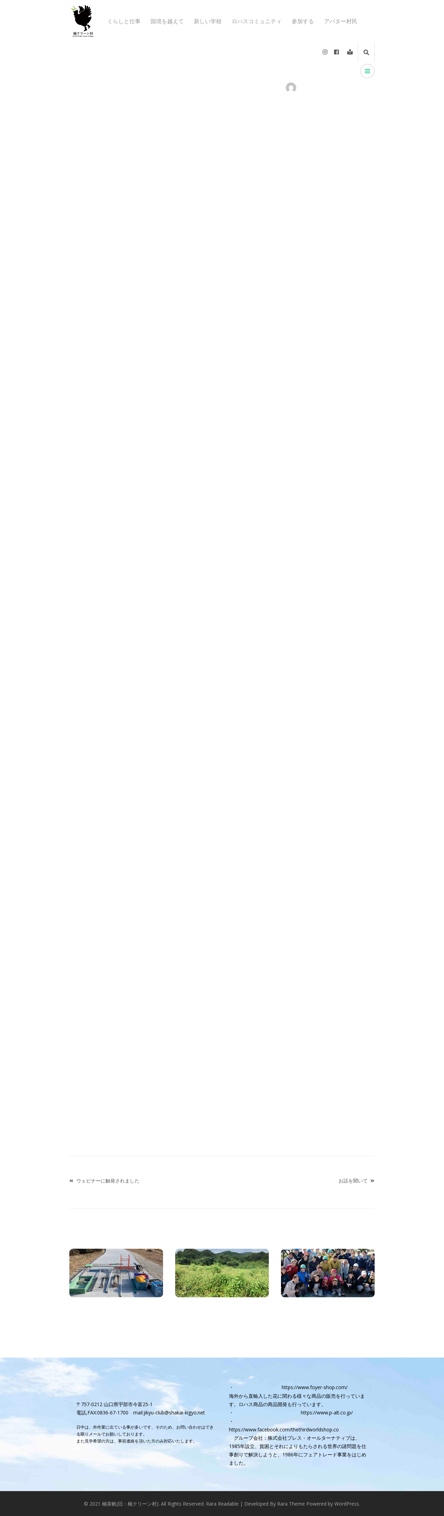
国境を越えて (167, 21)
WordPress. (347, 1503)
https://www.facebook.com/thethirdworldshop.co (284, 1429)
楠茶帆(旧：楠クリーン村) (130, 1503)
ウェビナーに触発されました (107, 1180)
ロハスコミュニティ (257, 21)
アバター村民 (340, 21)
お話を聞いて (353, 1180)
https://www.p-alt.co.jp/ (327, 1412)
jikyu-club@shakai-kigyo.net (174, 1412)
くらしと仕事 (123, 21)
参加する (303, 21)
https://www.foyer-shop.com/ (315, 1387)
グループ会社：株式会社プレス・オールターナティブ (292, 1438)
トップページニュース (160, 88)
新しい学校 (208, 21)
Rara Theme (291, 1503)
